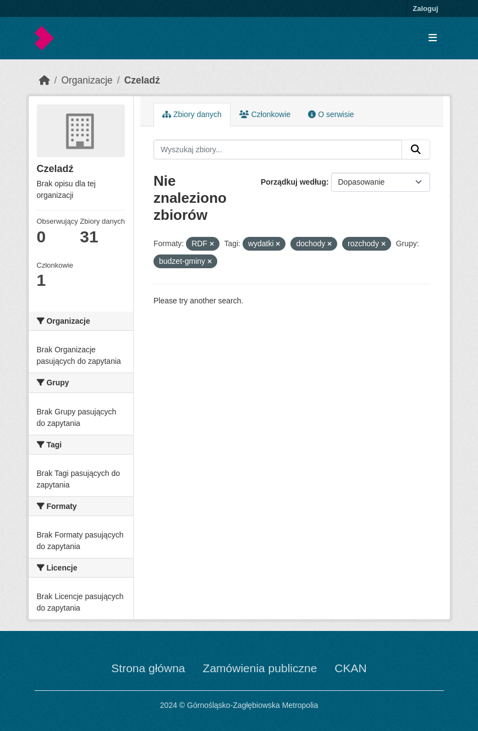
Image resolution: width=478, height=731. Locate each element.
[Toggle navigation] (432, 38)
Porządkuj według (293, 182)
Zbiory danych (192, 114)
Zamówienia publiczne (260, 668)
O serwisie (331, 114)
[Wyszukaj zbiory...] (277, 149)
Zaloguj (425, 8)
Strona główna (148, 668)
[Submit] (416, 149)
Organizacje (86, 80)
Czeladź (142, 80)
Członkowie (264, 114)
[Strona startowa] (44, 80)
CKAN (350, 668)
